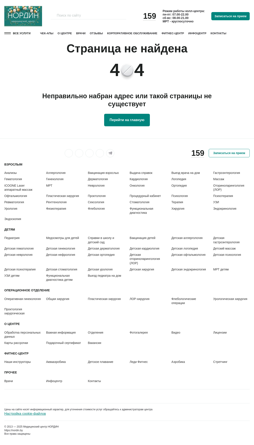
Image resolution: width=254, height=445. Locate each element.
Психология (179, 196)
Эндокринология (224, 208)
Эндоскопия (12, 219)
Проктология (97, 196)
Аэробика (178, 362)
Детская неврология (18, 254)
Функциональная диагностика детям (59, 277)
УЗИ (216, 202)
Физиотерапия (56, 208)
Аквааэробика (56, 362)
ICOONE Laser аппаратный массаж (18, 187)
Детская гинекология (60, 248)
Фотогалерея (139, 332)
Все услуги (22, 33)
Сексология (96, 202)
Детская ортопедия (101, 254)
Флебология (96, 208)
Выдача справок (141, 173)
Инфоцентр (197, 33)
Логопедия (178, 179)
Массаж (218, 179)
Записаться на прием (230, 16)
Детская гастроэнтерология (226, 240)
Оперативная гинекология (22, 299)
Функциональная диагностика (141, 210)
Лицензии (220, 332)
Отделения (95, 332)
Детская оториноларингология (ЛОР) (145, 259)
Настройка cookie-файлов (25, 413)
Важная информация (61, 332)
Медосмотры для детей (62, 238)
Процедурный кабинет (145, 196)
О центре (65, 33)
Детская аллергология (186, 238)
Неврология (96, 185)
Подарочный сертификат (63, 343)
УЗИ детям (11, 275)
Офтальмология (15, 196)
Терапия (177, 202)
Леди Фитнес (139, 362)
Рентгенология (56, 202)
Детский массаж (224, 248)
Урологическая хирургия (230, 299)
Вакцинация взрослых (103, 173)
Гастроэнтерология (226, 173)
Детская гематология (19, 248)
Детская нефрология (60, 254)
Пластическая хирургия (62, 196)
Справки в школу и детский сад (101, 240)
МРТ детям (221, 269)
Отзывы (96, 33)
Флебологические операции (183, 301)
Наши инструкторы (17, 362)
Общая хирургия (57, 299)
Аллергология (56, 173)
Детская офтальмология (188, 254)
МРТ (49, 185)
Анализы (10, 173)
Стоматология (139, 202)
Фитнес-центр (172, 33)
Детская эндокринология (188, 269)
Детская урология (100, 269)
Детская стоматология (61, 269)
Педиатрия (12, 238)
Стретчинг (220, 362)
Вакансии (94, 343)
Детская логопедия (184, 248)
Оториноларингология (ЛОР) (228, 187)
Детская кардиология (144, 248)
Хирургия (177, 208)
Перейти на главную (127, 120)
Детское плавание (100, 362)
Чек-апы (46, 33)
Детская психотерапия (20, 269)
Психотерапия (223, 196)
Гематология (13, 179)
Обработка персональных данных (22, 334)
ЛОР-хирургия (139, 299)
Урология (10, 208)
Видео (175, 332)
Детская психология (227, 254)
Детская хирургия (142, 269)
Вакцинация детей (142, 238)
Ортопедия (179, 185)
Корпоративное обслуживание (132, 33)
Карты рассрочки (16, 343)
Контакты (218, 33)
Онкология (137, 185)
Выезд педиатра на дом (104, 275)
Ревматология (14, 202)
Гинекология (55, 179)
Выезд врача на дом (185, 173)
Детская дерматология (104, 248)
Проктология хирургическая (14, 311)
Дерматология (98, 179)
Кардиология (139, 179)
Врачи (81, 33)
